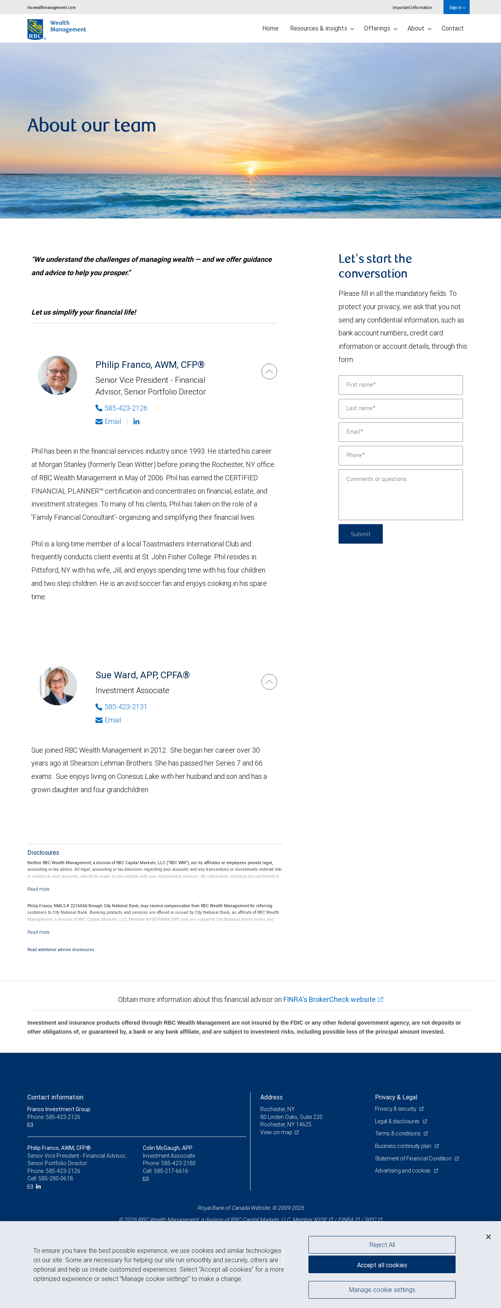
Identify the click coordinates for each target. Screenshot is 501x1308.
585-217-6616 (171, 1171)
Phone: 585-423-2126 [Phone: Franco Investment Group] (53, 1117)
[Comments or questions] (401, 494)
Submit (361, 533)
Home (270, 28)
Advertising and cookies (403, 1170)
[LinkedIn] (39, 1186)
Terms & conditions (398, 1133)
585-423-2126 (63, 1171)
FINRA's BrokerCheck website (329, 999)
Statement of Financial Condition (414, 1158)
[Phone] (401, 455)
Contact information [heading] (55, 1097)
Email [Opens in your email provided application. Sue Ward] (108, 719)
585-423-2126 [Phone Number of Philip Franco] (122, 408)
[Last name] (401, 408)
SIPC (370, 1219)
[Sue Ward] (269, 682)
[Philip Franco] (269, 371)
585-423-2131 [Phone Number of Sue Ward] (122, 706)
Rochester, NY (277, 1109)
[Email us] (31, 1124)
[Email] (401, 432)
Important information (412, 7)
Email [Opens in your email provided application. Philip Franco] (108, 421)
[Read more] (38, 889)
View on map (276, 1132)
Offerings (381, 28)
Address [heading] (271, 1097)
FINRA (345, 1219)
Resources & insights (322, 28)
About (419, 28)
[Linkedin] (137, 421)
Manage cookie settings (382, 1290)
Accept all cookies (382, 1265)
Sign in (457, 7)
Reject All (382, 1245)
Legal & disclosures (398, 1121)
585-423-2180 (178, 1163)
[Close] (488, 1236)
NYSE (320, 1219)
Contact (453, 28)
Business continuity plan (404, 1145)
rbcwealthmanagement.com (51, 7)
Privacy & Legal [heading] (396, 1097)
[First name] (401, 385)
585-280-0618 (55, 1178)
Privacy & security (396, 1108)
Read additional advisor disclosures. (61, 949)
